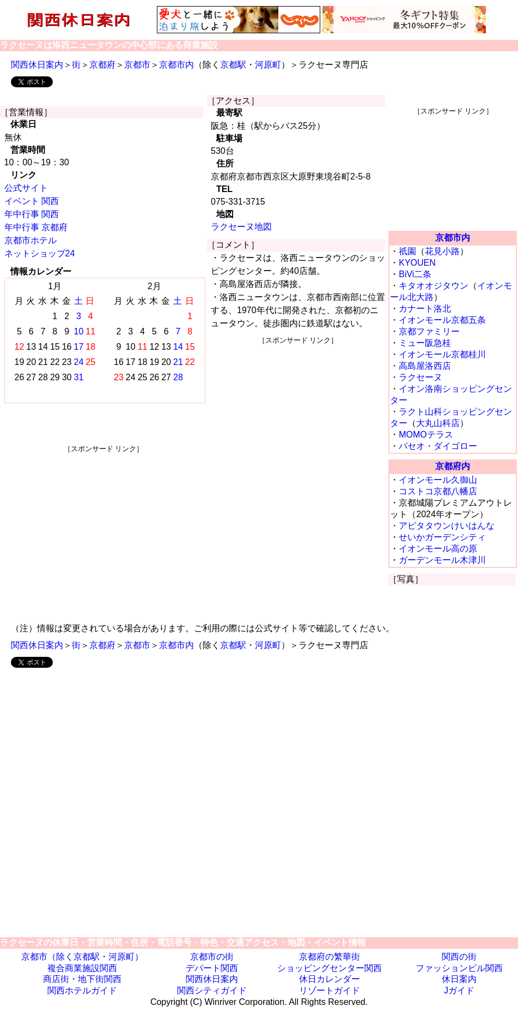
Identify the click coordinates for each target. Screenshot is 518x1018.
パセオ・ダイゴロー (438, 446)
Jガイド (459, 990)
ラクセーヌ (420, 377)
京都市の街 (212, 956)
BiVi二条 (415, 274)
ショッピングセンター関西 (329, 968)
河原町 (268, 64)
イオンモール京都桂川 (442, 354)
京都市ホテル (30, 240)
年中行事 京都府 (36, 227)
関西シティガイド (212, 990)
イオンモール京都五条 (442, 320)
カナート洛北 (425, 308)
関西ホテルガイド (82, 990)
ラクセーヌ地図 (241, 226)
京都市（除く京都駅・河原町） (82, 956)
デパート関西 (212, 968)
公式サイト (26, 188)
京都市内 (176, 64)
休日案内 (459, 979)
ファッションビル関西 (459, 968)
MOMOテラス (426, 434)
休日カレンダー (329, 979)
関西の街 (459, 956)
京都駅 (233, 64)
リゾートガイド (329, 990)
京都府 (102, 64)
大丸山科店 (438, 423)
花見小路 (442, 251)
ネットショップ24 (39, 253)
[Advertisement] (103, 530)
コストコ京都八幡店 (438, 491)
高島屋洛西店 (425, 365)
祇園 (407, 251)
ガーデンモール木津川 (442, 560)
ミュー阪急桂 (425, 343)
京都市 (137, 64)
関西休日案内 (37, 64)
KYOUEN (417, 262)
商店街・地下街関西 (82, 979)
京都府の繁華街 (329, 956)
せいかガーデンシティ (442, 537)
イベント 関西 (31, 201)
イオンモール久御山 (438, 479)
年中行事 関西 (31, 214)
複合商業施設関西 (82, 968)
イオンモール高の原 (438, 548)
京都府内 (452, 466)
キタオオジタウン (433, 285)
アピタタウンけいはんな (447, 525)
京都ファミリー (429, 331)
